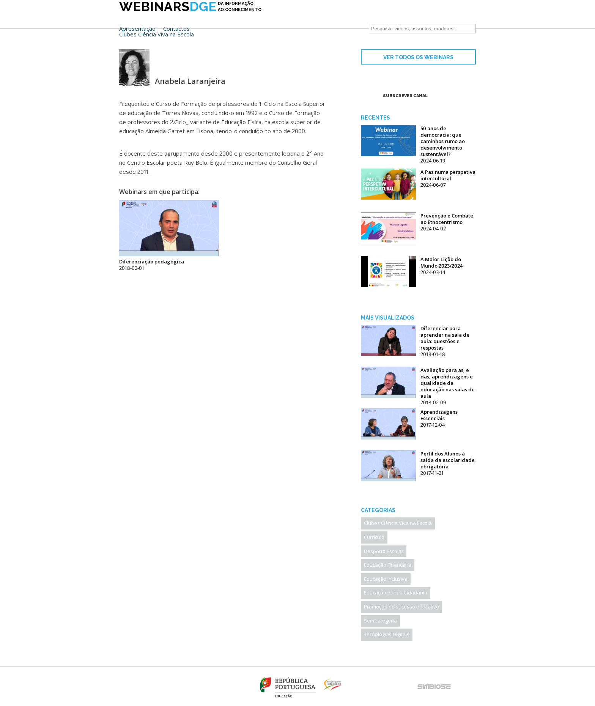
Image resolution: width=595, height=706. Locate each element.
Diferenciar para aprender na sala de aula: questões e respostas (444, 338)
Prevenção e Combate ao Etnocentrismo (446, 218)
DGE (190, 17)
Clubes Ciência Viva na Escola (306, 22)
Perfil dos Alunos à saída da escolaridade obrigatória (447, 460)
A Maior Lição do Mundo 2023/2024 (441, 262)
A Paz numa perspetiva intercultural (447, 175)
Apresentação (287, 17)
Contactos (326, 17)
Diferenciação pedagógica (151, 261)
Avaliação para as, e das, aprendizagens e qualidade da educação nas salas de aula (447, 383)
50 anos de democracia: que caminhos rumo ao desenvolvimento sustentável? (442, 141)
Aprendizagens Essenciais (439, 415)
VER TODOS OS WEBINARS (418, 57)
